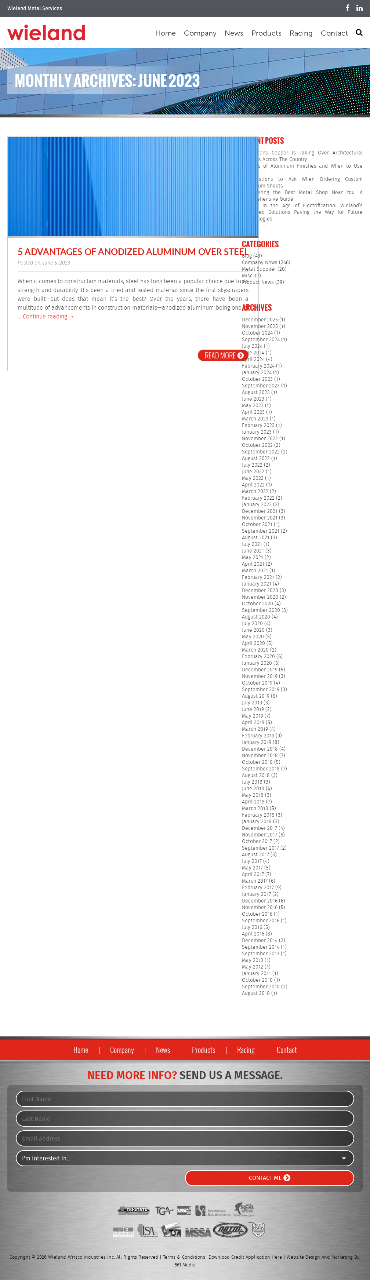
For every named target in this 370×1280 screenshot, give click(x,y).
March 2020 (255, 650)
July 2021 (252, 544)
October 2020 (257, 604)
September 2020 (261, 610)
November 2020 (260, 597)
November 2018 (260, 756)
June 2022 (253, 472)
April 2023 (253, 412)
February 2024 (258, 366)
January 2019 (256, 743)
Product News (258, 282)
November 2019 (260, 676)
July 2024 (252, 346)
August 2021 (255, 538)
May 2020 (253, 637)
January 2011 (256, 974)
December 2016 (260, 901)
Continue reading (49, 316)
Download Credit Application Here (245, 1257)
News (234, 33)
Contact (334, 33)
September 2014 (260, 947)
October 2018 (257, 762)
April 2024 (253, 359)
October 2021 (257, 525)
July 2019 (252, 703)
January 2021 (256, 584)
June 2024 (253, 353)
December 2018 (260, 749)
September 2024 (261, 340)
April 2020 (253, 643)
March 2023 (255, 419)
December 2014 (260, 941)
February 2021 (258, 577)
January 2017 (256, 894)
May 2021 (252, 558)
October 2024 (257, 333)
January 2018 (257, 822)
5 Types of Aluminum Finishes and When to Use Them (302, 169)
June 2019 (253, 709)
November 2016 (260, 908)
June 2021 (253, 551)
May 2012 (252, 967)
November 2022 (260, 439)
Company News (260, 263)
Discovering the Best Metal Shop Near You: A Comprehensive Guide (302, 196)
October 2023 (257, 379)
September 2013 (260, 954)
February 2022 (258, 498)
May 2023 (253, 406)
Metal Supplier (259, 269)
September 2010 (261, 987)
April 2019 (253, 723)
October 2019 (257, 683)
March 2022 (255, 492)
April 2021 (253, 564)
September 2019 (260, 690)
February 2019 (258, 736)
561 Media (185, 1265)
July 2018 (252, 782)
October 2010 (257, 980)
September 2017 (260, 848)
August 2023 (256, 393)
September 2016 (260, 921)
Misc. (248, 276)
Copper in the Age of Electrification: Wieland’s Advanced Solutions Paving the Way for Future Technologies (302, 212)
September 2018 (261, 769)
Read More (224, 355)
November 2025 (260, 326)
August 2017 (255, 855)
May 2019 (252, 716)
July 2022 (252, 465)
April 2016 (253, 934)
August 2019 (255, 696)
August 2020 (256, 617)
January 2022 (257, 505)
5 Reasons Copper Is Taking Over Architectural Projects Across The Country (302, 156)
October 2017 (257, 842)
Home (165, 33)
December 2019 (260, 670)
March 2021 (255, 571)
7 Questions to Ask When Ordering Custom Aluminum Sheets (302, 182)
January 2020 (257, 663)
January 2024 (257, 373)
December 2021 (260, 511)
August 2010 (256, 993)
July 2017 (252, 861)
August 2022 (256, 459)
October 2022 (257, 445)
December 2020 (260, 591)
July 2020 (252, 624)
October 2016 (257, 914)
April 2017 (253, 875)
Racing (301, 33)
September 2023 (261, 386)
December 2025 (260, 320)
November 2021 (260, 518)
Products (266, 33)
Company (200, 33)
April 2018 (253, 802)
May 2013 (252, 960)
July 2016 (252, 927)
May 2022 (253, 478)
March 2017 (255, 881)
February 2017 (258, 888)
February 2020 (258, 657)
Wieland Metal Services (34, 9)
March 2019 (255, 729)
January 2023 (257, 432)
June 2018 (253, 789)
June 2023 (253, 399)
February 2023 (258, 426)
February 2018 (258, 815)
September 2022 (261, 452)
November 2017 (259, 835)
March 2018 (255, 809)
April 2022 (253, 485)
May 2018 (253, 795)
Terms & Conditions (184, 1257)
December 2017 (259, 828)
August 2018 (256, 776)
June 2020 (253, 630)
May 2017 (252, 868)
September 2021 (260, 531)
